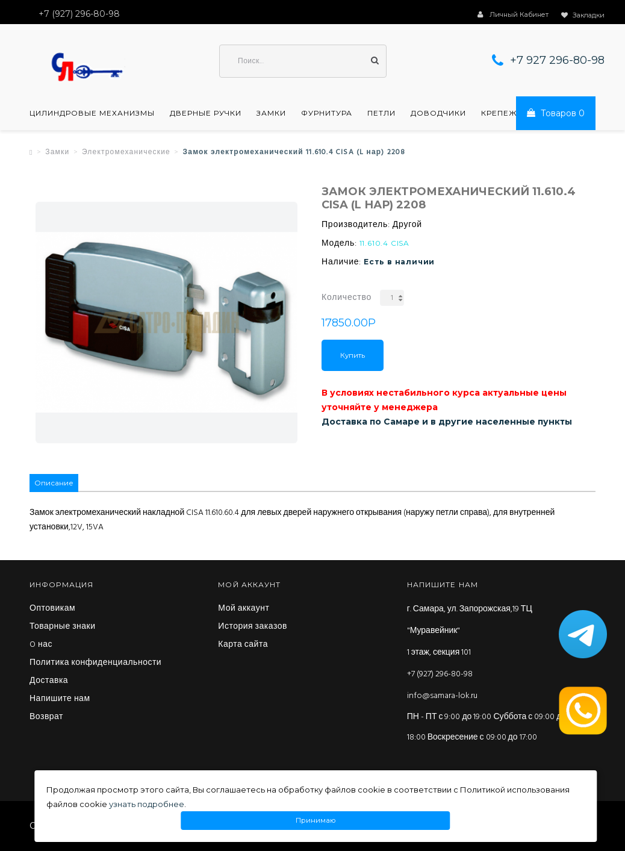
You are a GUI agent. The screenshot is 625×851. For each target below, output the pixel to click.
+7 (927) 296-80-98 (440, 674)
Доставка (49, 681)
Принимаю (315, 820)
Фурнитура (326, 113)
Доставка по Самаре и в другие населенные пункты (447, 421)
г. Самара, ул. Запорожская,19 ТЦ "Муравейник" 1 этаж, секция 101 (469, 630)
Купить (353, 355)
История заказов (252, 627)
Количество (347, 298)
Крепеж (499, 113)
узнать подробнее (146, 804)
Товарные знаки (63, 627)
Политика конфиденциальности (95, 663)
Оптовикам (52, 609)
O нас (41, 645)
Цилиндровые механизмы (92, 113)
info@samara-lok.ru (442, 696)
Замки (271, 113)
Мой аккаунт (243, 609)
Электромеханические (126, 152)
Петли (381, 113)
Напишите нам (60, 699)
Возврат (46, 717)
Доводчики (438, 113)
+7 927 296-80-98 (557, 60)
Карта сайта (243, 645)
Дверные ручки (205, 113)
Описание (53, 482)
